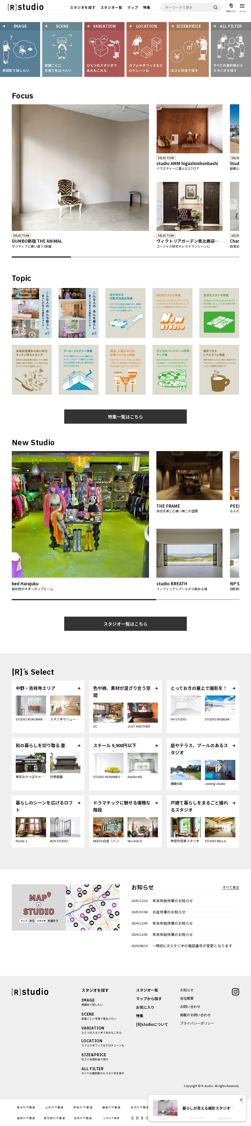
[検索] (215, 7)
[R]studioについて (152, 1024)
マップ (132, 7)
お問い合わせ (190, 1006)
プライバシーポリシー (197, 1023)
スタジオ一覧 (111, 7)
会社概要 (187, 998)
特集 (147, 7)
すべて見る (231, 887)
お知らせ (187, 989)
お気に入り (145, 1007)
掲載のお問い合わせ (195, 1014)
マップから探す (149, 998)
